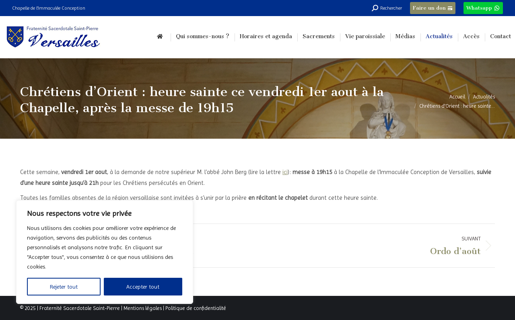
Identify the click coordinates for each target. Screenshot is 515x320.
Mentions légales (143, 308)
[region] (104, 252)
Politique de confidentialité (195, 308)
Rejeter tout (64, 286)
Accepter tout (142, 286)
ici (285, 172)
